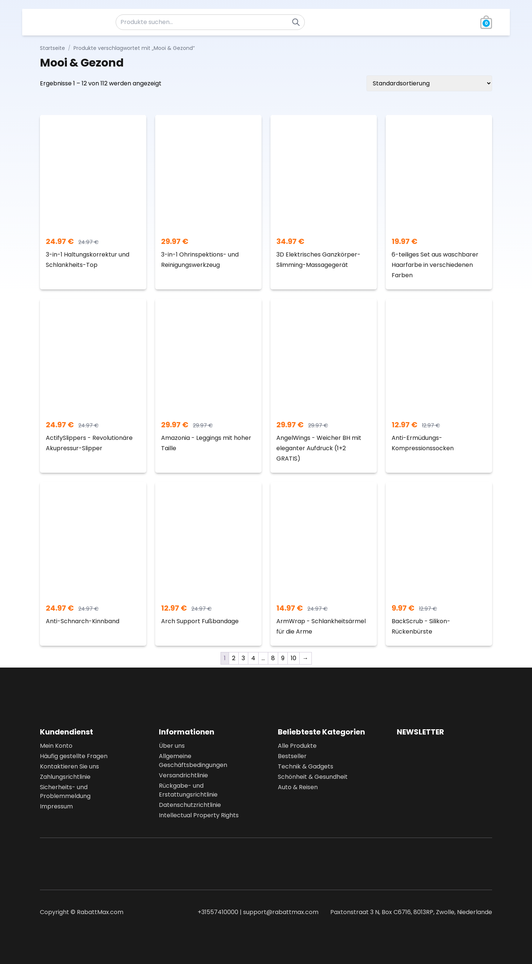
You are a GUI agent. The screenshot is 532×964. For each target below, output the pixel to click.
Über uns (172, 745)
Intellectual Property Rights (199, 815)
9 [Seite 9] (282, 658)
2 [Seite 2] (233, 658)
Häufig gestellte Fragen (74, 756)
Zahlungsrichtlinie (65, 777)
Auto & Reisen (298, 787)
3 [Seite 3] (243, 658)
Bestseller (292, 756)
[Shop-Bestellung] (429, 83)
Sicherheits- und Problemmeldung (65, 791)
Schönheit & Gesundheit (313, 777)
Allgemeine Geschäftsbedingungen (193, 760)
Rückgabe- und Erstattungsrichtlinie (188, 790)
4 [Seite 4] (253, 658)
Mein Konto (56, 745)
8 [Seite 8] (273, 658)
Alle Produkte (297, 745)
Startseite (52, 48)
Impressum (56, 806)
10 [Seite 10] (293, 658)
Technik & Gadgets (305, 766)
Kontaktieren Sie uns (69, 766)
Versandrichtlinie (183, 775)
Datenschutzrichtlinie (190, 805)
